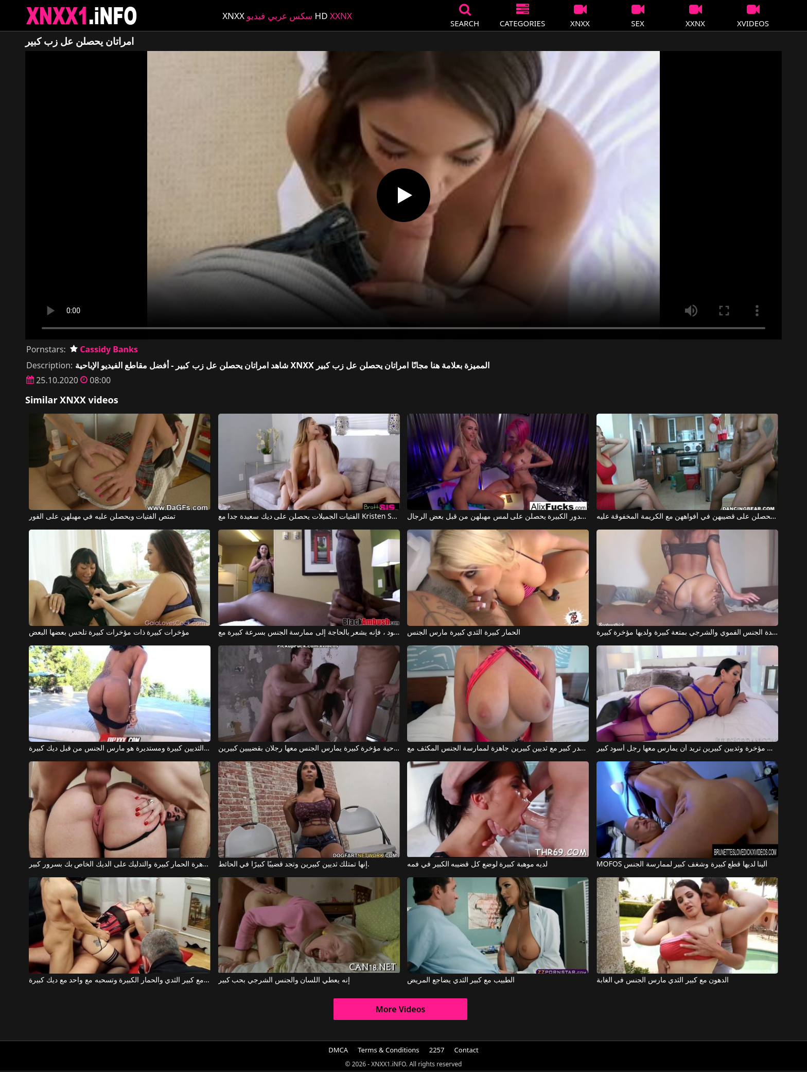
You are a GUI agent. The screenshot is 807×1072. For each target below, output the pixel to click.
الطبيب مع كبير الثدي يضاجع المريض (460, 980)
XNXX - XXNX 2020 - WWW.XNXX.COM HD (81, 16)
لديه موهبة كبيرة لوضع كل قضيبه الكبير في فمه (477, 864)
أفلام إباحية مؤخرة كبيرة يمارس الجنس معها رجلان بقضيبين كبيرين (309, 748)
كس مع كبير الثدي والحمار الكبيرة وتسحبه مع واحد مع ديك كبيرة (119, 980)
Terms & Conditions (388, 1049)
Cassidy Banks (104, 349)
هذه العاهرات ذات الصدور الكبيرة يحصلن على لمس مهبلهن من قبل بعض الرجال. (498, 517)
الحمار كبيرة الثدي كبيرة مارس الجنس (463, 632)
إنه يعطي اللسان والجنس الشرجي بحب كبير (284, 980)
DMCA (338, 1049)
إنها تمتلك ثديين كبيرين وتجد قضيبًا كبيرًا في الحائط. (294, 864)
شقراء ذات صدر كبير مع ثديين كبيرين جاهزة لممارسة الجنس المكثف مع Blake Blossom (498, 748)
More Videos (401, 1009)
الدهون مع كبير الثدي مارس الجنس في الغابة (663, 980)
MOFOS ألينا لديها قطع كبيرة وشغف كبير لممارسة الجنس (682, 864)
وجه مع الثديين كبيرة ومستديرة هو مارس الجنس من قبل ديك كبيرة (119, 748)
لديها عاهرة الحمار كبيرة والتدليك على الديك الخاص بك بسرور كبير (119, 864)
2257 (437, 1049)
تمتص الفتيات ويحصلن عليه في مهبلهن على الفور (102, 517)
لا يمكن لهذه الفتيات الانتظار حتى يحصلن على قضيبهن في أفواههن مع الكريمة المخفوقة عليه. (687, 517)
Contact (466, 1049)
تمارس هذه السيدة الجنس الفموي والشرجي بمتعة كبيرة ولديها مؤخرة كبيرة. (687, 632)
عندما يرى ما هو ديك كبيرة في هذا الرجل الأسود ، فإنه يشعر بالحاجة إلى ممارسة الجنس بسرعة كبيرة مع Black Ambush (309, 632)
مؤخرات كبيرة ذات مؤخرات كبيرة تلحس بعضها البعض (109, 632)
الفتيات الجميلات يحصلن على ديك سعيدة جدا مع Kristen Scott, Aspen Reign (309, 517)
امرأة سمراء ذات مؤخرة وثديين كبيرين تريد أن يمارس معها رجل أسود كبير (687, 748)
